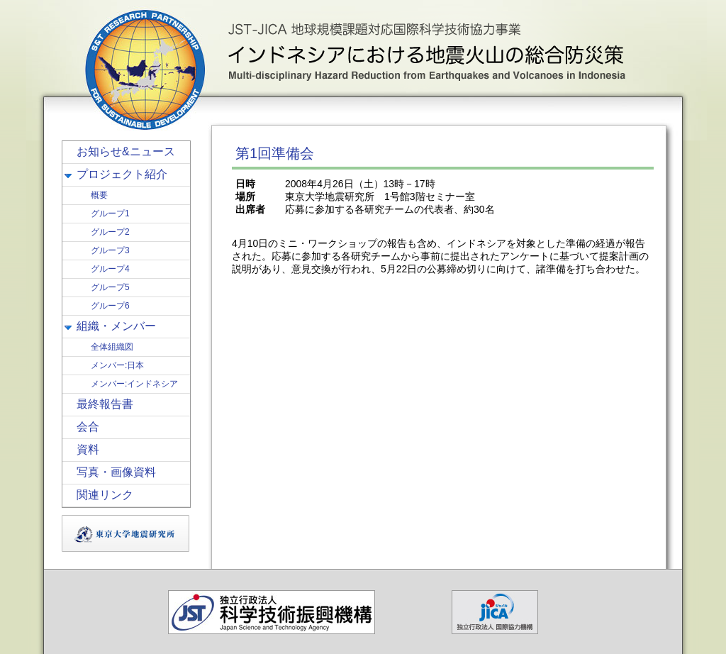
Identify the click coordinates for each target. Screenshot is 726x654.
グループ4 (110, 269)
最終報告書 (105, 404)
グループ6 (110, 306)
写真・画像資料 (116, 472)
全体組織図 (112, 347)
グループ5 (110, 287)
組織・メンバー (116, 326)
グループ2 (110, 232)
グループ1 (110, 213)
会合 (88, 427)
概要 (99, 195)
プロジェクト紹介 (122, 174)
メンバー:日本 (117, 365)
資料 (88, 449)
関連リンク (105, 495)
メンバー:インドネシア (134, 384)
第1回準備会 (274, 153)
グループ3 (110, 250)
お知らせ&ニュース (126, 151)
